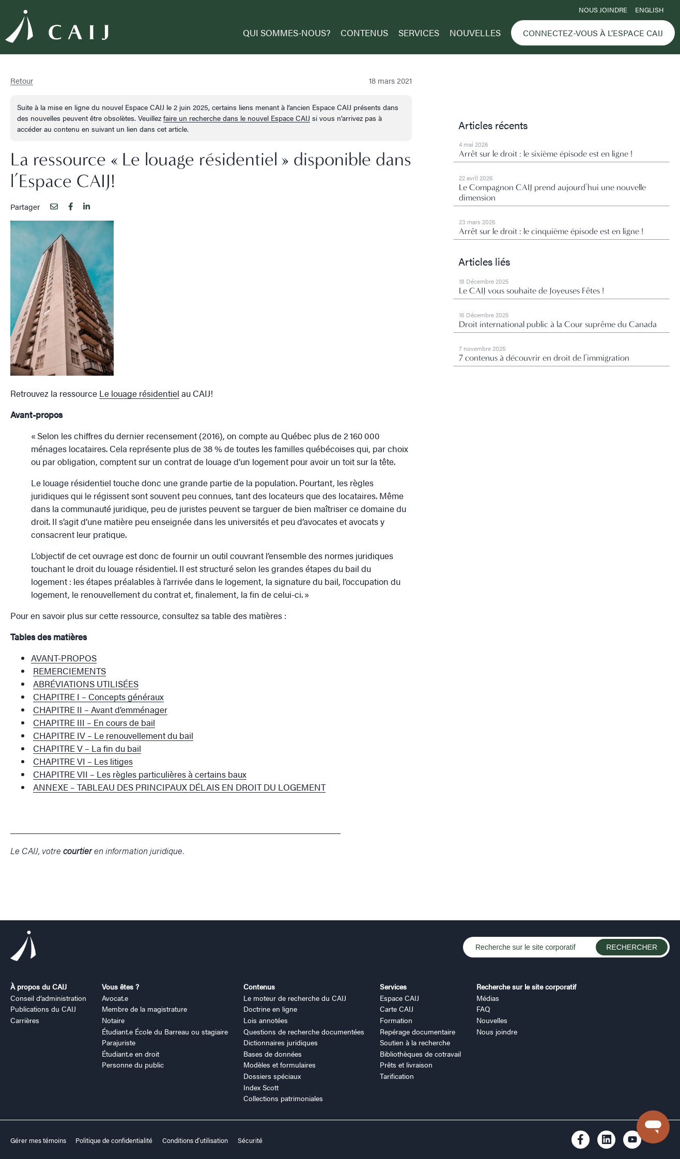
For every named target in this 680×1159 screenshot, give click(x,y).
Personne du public (133, 1064)
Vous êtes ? (120, 986)
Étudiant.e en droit (130, 1053)
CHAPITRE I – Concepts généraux (98, 696)
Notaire (113, 1020)
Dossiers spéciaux (272, 1076)
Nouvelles (475, 32)
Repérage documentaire (417, 1031)
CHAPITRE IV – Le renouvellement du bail (113, 735)
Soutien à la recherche (415, 1042)
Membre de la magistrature (144, 1008)
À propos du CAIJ (38, 986)
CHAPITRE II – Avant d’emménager (100, 709)
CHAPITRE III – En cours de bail (94, 722)
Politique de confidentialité (113, 1140)
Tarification (397, 1076)
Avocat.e (115, 998)
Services (418, 32)
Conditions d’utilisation (195, 1140)
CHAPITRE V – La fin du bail (87, 748)
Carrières (24, 1020)
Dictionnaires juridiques (280, 1042)
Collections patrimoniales (283, 1098)
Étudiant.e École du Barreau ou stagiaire (165, 1031)
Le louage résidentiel (139, 393)
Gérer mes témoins (39, 1140)
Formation (396, 1020)
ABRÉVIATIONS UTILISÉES (85, 683)
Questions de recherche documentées (303, 1031)
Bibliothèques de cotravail (420, 1053)
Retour (21, 80)
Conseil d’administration (48, 998)
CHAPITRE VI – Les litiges (83, 761)
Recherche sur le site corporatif (526, 986)
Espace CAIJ (399, 998)
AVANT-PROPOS (64, 658)
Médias (487, 998)
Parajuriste (118, 1042)
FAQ (483, 1008)
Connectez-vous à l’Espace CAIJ (593, 33)
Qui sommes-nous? (286, 32)
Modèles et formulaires (279, 1064)
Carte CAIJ (396, 1008)
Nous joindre (603, 9)
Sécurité (250, 1140)
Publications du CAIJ (43, 1008)
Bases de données (272, 1053)
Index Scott (261, 1087)
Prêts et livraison (406, 1064)
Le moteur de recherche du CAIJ (294, 998)
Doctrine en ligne (270, 1008)
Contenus (364, 32)
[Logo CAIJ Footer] (23, 947)
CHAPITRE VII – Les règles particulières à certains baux (139, 774)
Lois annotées (265, 1020)
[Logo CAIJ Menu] (57, 28)
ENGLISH (649, 9)
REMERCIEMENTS (69, 671)
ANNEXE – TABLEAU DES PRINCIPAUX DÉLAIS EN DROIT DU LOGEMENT (179, 787)
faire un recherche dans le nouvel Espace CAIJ (236, 118)
